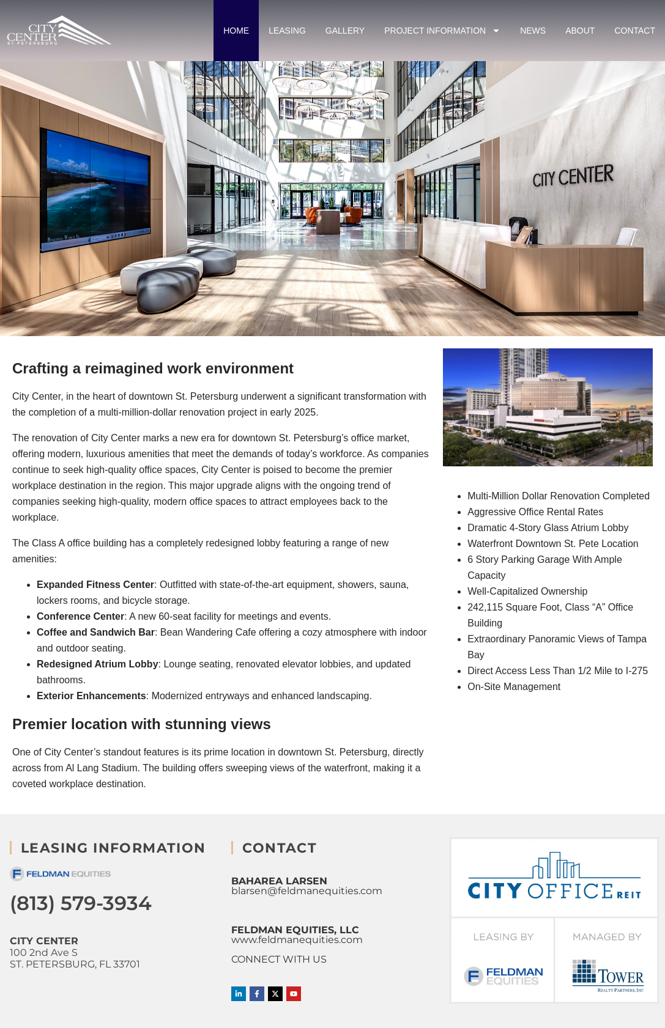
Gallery (345, 30)
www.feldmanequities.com (297, 939)
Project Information (442, 30)
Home (236, 30)
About (580, 30)
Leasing (287, 30)
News (533, 30)
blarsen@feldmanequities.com (306, 891)
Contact (634, 30)
